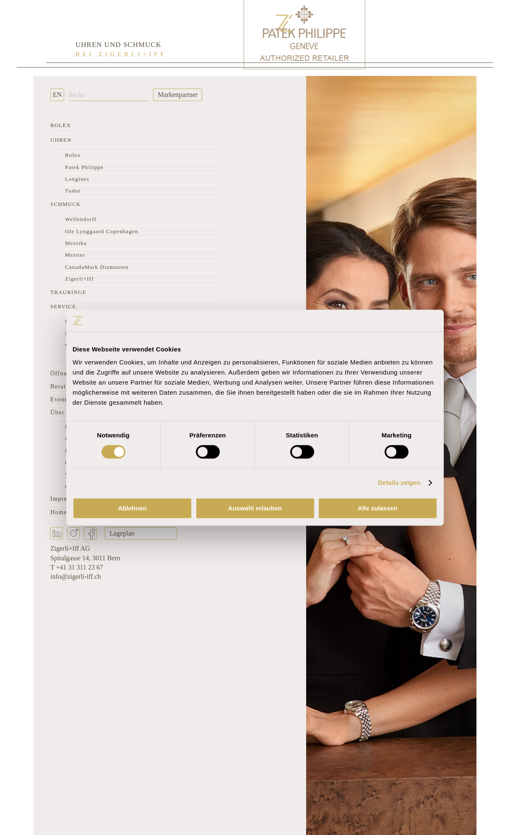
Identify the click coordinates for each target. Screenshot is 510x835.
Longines (77, 179)
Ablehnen (132, 508)
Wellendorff (80, 219)
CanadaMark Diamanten (96, 267)
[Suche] (108, 94)
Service (63, 306)
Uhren (61, 140)
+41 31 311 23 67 (79, 567)
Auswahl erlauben (255, 508)
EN (57, 94)
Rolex (60, 125)
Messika (76, 243)
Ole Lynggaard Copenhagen (101, 231)
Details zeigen (399, 482)
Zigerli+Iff (79, 279)
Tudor (73, 190)
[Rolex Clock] (430, 33)
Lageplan (122, 533)
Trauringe (68, 292)
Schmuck (65, 204)
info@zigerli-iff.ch (75, 576)
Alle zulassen (378, 508)
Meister (75, 255)
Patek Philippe (84, 167)
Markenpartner (178, 94)
